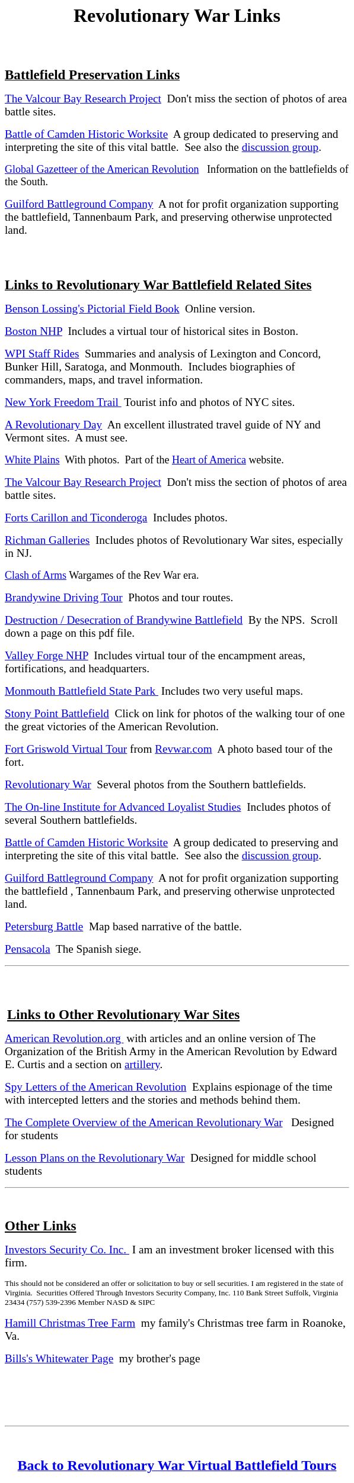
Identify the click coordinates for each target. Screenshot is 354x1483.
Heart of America (209, 460)
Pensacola (27, 949)
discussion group (280, 147)
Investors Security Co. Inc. (67, 1249)
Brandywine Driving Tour (64, 597)
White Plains (32, 460)
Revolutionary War (48, 784)
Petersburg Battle (44, 926)
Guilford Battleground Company (79, 204)
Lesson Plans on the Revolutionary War (94, 1158)
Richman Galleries (47, 540)
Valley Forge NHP (46, 655)
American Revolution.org (64, 1038)
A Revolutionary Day (53, 424)
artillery (142, 1064)
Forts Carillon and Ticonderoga (76, 517)
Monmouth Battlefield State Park (81, 691)
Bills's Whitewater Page (59, 1358)
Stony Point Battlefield (57, 713)
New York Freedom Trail (63, 402)
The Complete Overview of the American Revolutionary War (144, 1122)
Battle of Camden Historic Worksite (86, 134)
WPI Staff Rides (42, 353)
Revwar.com (183, 749)
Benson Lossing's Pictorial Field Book (92, 308)
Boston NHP (33, 331)
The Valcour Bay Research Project (83, 98)
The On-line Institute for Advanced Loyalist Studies (123, 807)
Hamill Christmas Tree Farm (70, 1323)
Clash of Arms (35, 575)
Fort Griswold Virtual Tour (66, 749)
